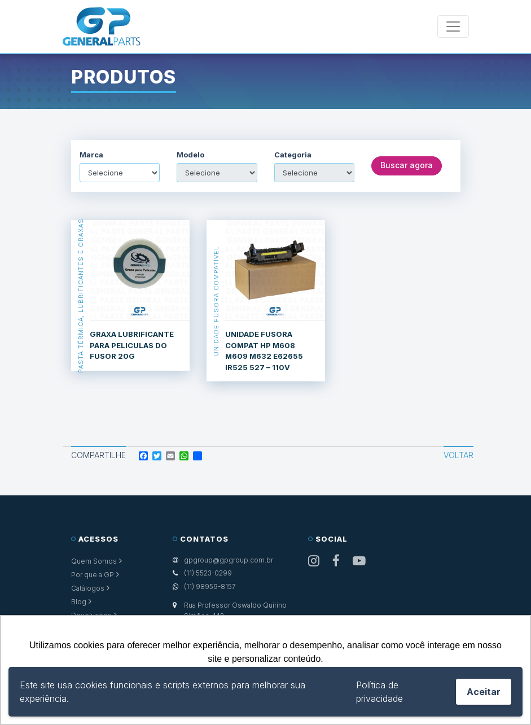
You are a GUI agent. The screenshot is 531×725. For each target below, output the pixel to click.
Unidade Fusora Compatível (216, 301)
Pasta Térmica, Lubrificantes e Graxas (81, 295)
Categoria (292, 155)
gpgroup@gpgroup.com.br (228, 560)
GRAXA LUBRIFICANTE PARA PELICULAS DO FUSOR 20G (132, 345)
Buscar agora (406, 165)
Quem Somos (94, 561)
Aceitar (484, 691)
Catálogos (87, 588)
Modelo (190, 155)
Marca (91, 155)
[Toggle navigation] (453, 26)
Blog (78, 601)
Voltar (458, 455)
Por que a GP (92, 574)
